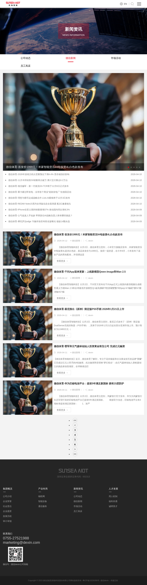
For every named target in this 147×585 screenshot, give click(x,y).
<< (75, 420)
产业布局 (43, 488)
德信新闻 (71, 58)
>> (75, 454)
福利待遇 (113, 501)
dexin (90, 241)
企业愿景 (7, 511)
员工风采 (26, 66)
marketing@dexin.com (21, 542)
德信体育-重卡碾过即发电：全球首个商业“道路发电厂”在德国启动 (39, 192)
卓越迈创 (114, 580)
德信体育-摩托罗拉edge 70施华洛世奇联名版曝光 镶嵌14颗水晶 (39, 221)
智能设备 (42, 501)
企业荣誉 (7, 501)
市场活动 (116, 58)
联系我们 (7, 533)
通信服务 (42, 506)
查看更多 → (62, 261)
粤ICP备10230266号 (91, 580)
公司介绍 (7, 496)
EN (125, 4)
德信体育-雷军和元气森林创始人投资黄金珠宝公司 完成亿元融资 (89, 346)
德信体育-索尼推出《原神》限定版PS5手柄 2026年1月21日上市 (89, 309)
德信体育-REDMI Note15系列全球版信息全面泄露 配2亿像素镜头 (39, 203)
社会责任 (7, 506)
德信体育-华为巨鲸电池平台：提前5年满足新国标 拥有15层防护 (89, 383)
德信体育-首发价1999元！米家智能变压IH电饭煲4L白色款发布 (88, 234)
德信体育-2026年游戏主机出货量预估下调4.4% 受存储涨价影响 (38, 174)
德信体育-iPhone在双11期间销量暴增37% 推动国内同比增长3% (39, 209)
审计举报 (7, 521)
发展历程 (7, 516)
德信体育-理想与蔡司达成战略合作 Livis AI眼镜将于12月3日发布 (39, 198)
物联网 (41, 496)
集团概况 (7, 488)
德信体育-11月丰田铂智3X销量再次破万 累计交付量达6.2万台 (38, 180)
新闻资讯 (78, 488)
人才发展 (113, 488)
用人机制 (113, 496)
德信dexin (105, 580)
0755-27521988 (16, 538)
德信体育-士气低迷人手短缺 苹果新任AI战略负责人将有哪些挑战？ (40, 215)
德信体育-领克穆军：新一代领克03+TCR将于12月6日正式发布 (38, 186)
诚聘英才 (113, 506)
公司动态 (26, 58)
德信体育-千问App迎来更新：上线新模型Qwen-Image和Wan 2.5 (90, 271)
